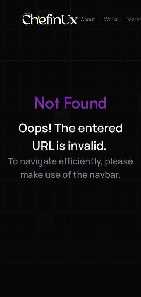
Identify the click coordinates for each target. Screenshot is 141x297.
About (88, 19)
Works (111, 19)
